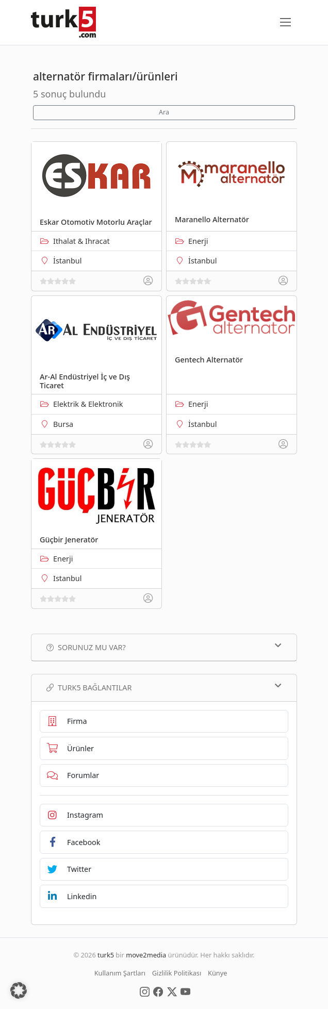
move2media (146, 955)
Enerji (198, 241)
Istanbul (67, 578)
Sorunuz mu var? (164, 647)
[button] (18, 990)
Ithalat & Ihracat (81, 241)
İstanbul (67, 261)
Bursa (63, 424)
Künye (217, 973)
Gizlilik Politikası (176, 973)
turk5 (105, 955)
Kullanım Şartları (119, 973)
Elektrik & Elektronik (88, 404)
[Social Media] (145, 991)
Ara (164, 112)
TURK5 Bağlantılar (164, 687)
